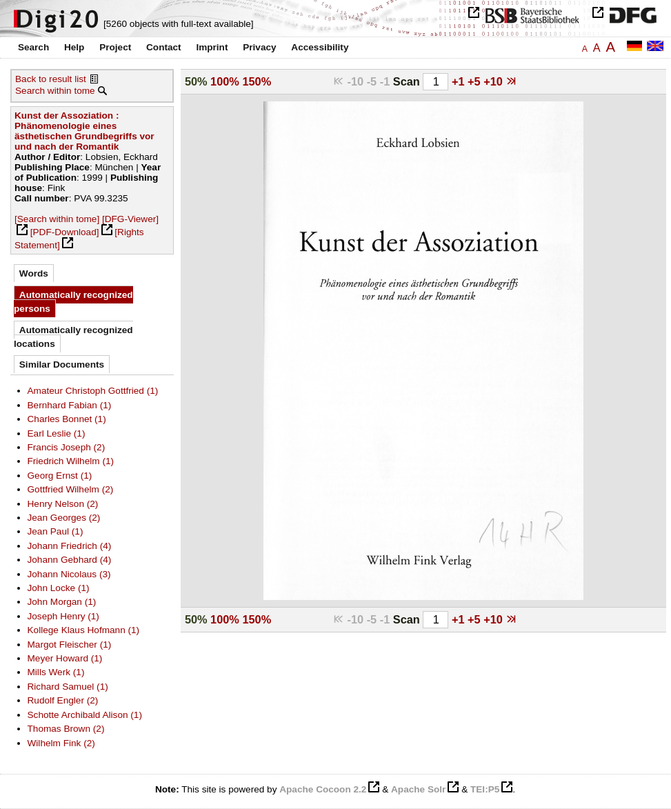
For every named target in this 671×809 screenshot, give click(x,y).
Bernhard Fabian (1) (70, 405)
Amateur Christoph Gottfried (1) (93, 391)
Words (33, 273)
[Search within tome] (56, 219)
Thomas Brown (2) (66, 728)
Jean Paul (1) (55, 531)
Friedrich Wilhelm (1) (71, 461)
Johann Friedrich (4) (70, 546)
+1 (460, 81)
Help (74, 47)
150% (256, 81)
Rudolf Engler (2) (63, 700)
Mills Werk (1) (56, 672)
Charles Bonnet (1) (67, 419)
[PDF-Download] (64, 232)
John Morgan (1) (62, 602)
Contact (163, 47)
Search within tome (55, 91)
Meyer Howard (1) (65, 658)
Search (33, 47)
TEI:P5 (484, 789)
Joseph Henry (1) (63, 616)
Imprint (212, 47)
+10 (494, 81)
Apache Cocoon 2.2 (322, 789)
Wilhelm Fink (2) (61, 743)
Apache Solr (418, 789)
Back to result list (50, 79)
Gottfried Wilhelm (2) (71, 489)
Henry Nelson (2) (63, 504)
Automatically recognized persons (73, 302)
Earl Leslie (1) (57, 433)
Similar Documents (61, 364)
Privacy (259, 47)
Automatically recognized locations (73, 337)
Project (115, 47)
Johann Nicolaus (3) (69, 574)
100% (224, 81)
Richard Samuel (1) (68, 686)
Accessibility (319, 47)
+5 (475, 81)
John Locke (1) (59, 588)
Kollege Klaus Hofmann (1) (84, 630)
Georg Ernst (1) (60, 475)
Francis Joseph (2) (67, 447)
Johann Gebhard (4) (70, 560)
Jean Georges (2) (64, 517)
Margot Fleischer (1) (70, 644)
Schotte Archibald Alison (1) (85, 715)
